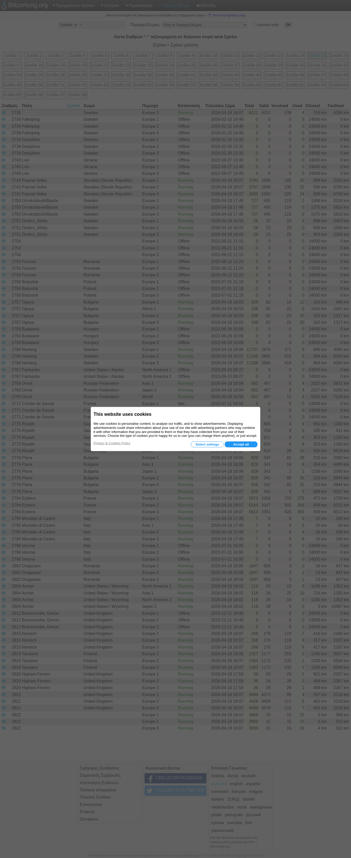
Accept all (241, 444)
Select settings (207, 444)
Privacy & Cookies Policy (112, 443)
